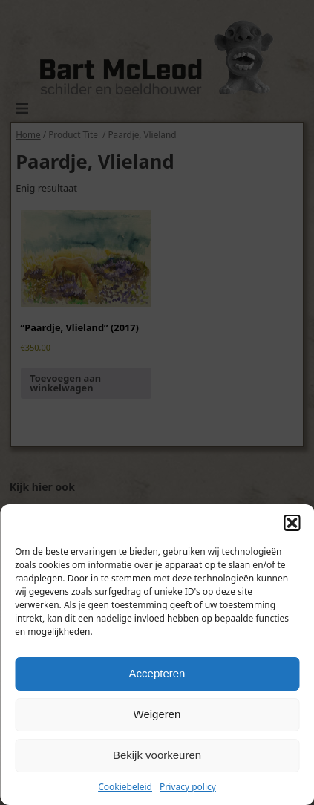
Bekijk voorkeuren (157, 755)
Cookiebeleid (125, 786)
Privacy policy (188, 786)
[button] (291, 522)
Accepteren (157, 673)
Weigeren (157, 714)
